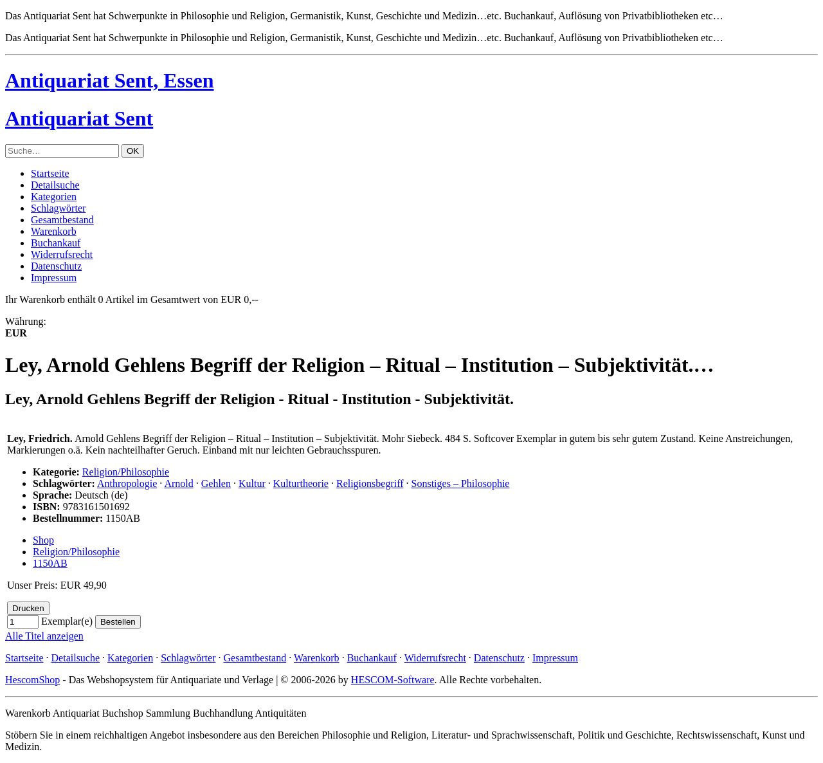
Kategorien (54, 196)
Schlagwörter (58, 208)
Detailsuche (55, 184)
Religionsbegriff (370, 483)
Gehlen (216, 483)
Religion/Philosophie (125, 471)
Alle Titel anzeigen (44, 635)
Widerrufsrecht (62, 254)
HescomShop (32, 679)
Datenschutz (56, 266)
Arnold (178, 483)
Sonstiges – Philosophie (461, 483)
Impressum (54, 277)
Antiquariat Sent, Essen (109, 80)
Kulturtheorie (301, 483)
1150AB (50, 563)
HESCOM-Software (393, 679)
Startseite (50, 173)
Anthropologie (127, 483)
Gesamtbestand (62, 219)
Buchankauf (55, 242)
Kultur (252, 483)
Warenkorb (54, 231)
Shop (43, 540)
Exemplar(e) (67, 621)
